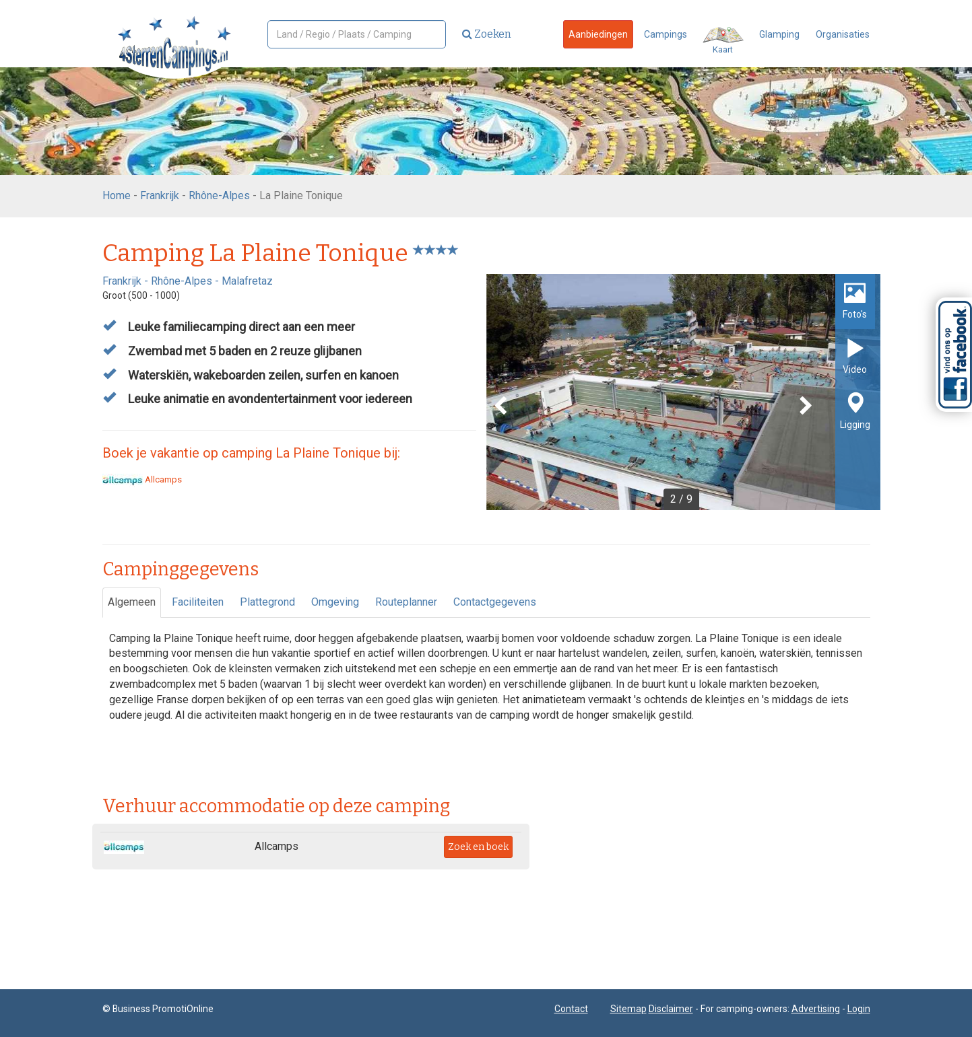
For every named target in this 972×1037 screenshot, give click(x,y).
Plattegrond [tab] (267, 602)
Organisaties (843, 34)
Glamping (779, 34)
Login (858, 1008)
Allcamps (142, 479)
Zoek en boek (478, 847)
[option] (683, 392)
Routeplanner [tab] (406, 602)
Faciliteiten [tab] (198, 602)
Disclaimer (671, 1008)
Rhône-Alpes (219, 195)
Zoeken (486, 34)
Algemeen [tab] (132, 602)
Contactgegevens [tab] (494, 602)
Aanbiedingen (598, 34)
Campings (665, 34)
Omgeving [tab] (335, 602)
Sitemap (628, 1008)
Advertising (815, 1008)
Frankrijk (159, 195)
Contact (571, 1008)
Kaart (723, 41)
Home (116, 195)
